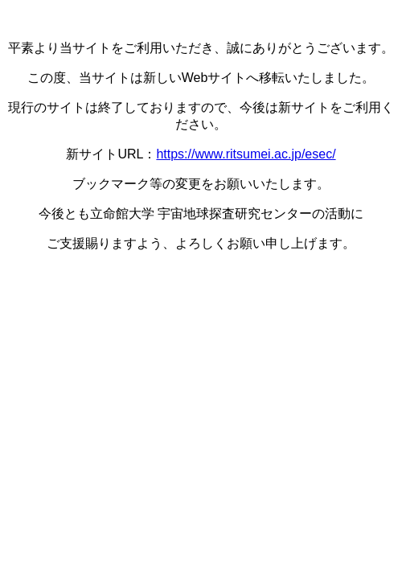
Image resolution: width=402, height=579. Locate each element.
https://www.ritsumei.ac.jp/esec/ (245, 154)
